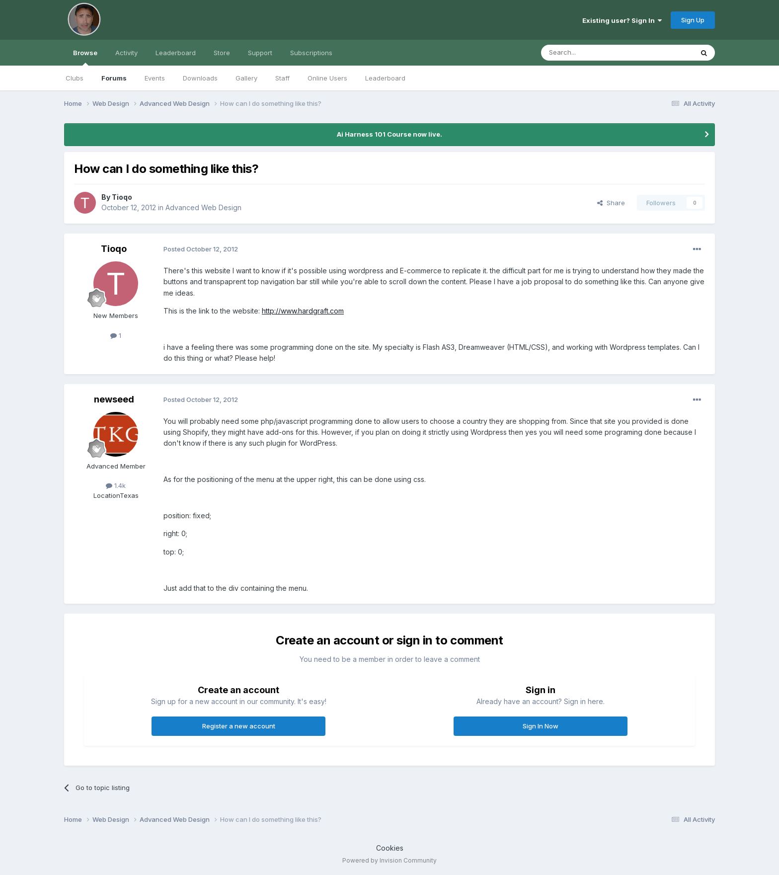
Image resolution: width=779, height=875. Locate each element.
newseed (114, 399)
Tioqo (122, 197)
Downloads (200, 78)
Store (222, 53)
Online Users (327, 78)
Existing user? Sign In (622, 20)
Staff (282, 78)
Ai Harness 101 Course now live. (389, 134)
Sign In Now (540, 726)
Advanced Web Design (203, 207)
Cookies (389, 848)
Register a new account (238, 726)
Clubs (74, 78)
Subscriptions (311, 53)
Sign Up (692, 20)
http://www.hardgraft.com (303, 311)
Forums (114, 78)
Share (611, 203)
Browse (85, 57)
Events (155, 78)
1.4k (116, 485)
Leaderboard (385, 78)
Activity (126, 53)
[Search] (591, 53)
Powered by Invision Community (389, 860)
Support (260, 53)
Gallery (246, 78)
